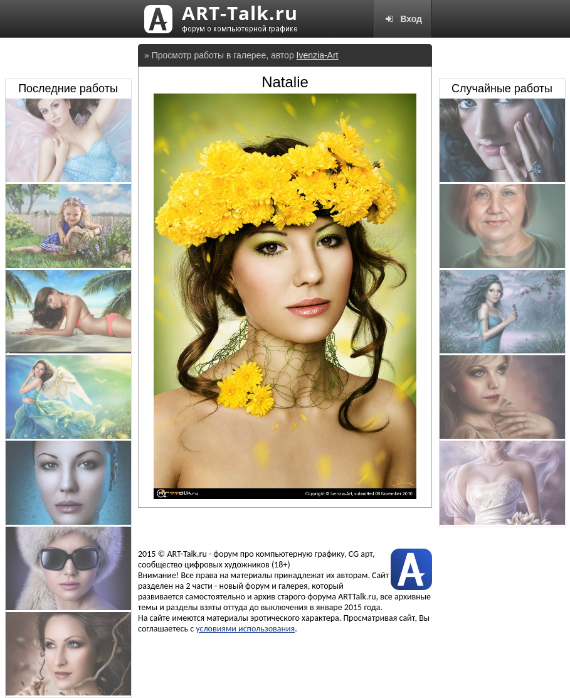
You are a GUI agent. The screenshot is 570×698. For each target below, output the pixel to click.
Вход (403, 19)
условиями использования (245, 628)
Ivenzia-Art (318, 55)
